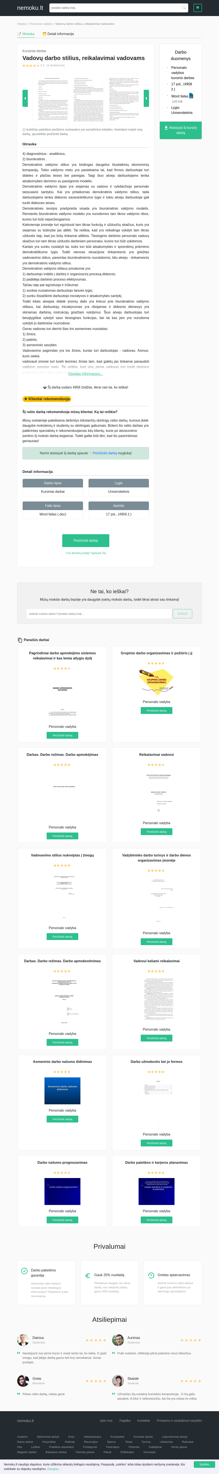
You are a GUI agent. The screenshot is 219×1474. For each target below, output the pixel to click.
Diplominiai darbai (48, 1436)
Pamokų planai (85, 1452)
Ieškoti (182, 613)
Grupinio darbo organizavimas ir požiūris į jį (156, 653)
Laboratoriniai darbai (175, 1436)
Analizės (22, 1436)
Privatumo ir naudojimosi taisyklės (179, 1420)
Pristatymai (90, 1447)
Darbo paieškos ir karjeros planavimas (156, 1162)
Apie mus (106, 1420)
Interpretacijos (92, 1436)
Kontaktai (143, 1420)
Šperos (111, 1441)
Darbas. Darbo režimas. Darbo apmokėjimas (62, 754)
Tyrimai (146, 1441)
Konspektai (117, 1436)
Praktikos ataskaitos (61, 1447)
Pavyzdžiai (49, 1441)
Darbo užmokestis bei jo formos (157, 1062)
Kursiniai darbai (53, 491)
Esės (71, 1436)
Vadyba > (23, 23)
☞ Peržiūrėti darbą (103, 453)
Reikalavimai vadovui (156, 754)
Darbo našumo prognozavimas (62, 1162)
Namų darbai (25, 1441)
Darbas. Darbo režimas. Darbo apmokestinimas (62, 961)
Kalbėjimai (155, 1447)
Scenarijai (149, 1452)
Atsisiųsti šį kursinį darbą (181, 130)
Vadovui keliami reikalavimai (156, 961)
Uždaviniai (166, 1441)
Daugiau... (54, 1469)
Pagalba (124, 1420)
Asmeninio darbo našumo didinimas (62, 1062)
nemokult (30, 7)
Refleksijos (127, 1452)
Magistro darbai (26, 1452)
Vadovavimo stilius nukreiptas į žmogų (62, 855)
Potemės (134, 1447)
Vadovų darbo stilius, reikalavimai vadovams (84, 23)
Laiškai (35, 1447)
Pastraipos (112, 1447)
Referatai (187, 1441)
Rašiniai (70, 1441)
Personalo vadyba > (42, 23)
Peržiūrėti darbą (86, 540)
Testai (128, 1441)
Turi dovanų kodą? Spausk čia (86, 553)
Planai (107, 1452)
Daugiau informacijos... (85, 374)
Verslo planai (179, 1447)
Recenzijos (91, 1441)
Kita (19, 1447)
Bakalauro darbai (56, 1452)
